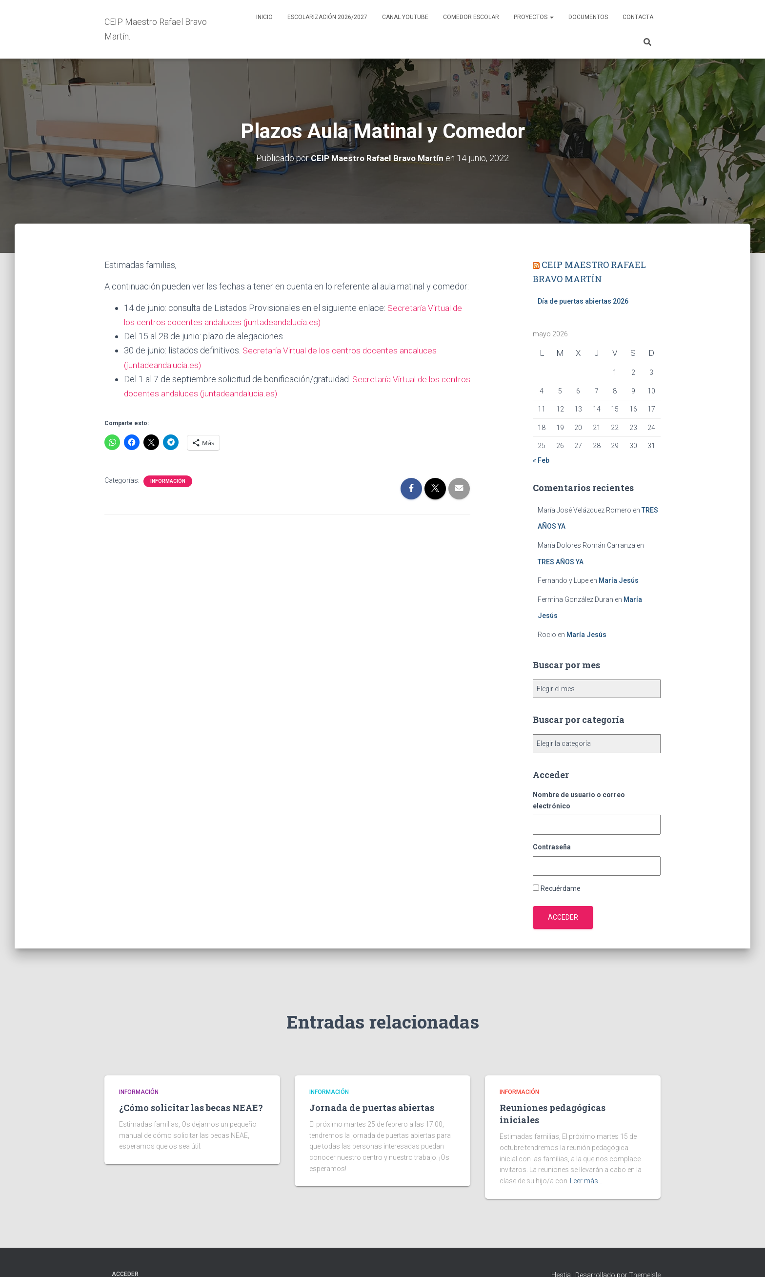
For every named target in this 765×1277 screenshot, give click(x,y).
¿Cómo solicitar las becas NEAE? (191, 1107)
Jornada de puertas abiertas (371, 1107)
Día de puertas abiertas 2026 (583, 301)
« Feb (541, 460)
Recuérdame (561, 888)
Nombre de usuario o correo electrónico (579, 800)
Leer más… (586, 1181)
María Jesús (619, 580)
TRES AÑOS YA (561, 562)
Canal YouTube (405, 17)
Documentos (588, 17)
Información (167, 481)
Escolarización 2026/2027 (327, 17)
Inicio (264, 17)
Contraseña (552, 847)
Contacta (638, 17)
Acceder (563, 917)
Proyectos (534, 17)
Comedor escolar (471, 17)
